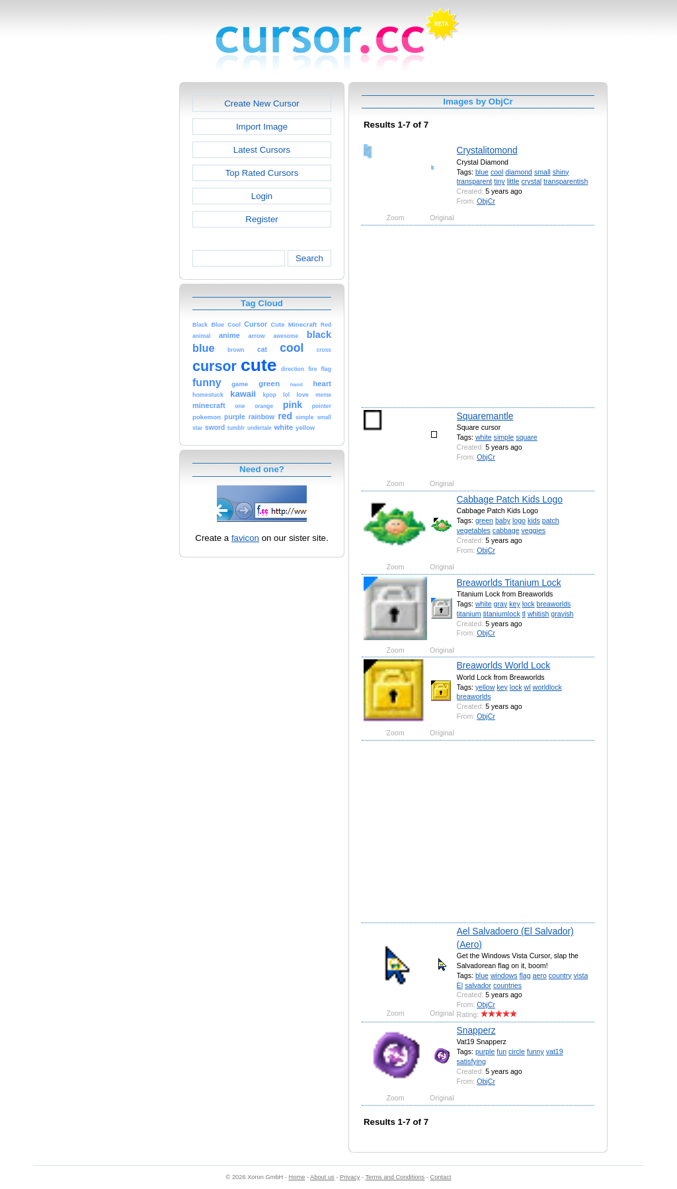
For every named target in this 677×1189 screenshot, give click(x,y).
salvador (478, 985)
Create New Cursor (261, 103)
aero (540, 975)
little (513, 181)
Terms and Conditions (394, 1177)
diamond (518, 172)
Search (309, 258)
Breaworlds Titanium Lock (509, 582)
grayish (562, 614)
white (483, 437)
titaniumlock (501, 614)
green (484, 520)
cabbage (506, 530)
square (526, 437)
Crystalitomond (487, 150)
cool (497, 172)
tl (524, 614)
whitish (538, 614)
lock (528, 604)
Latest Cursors (261, 150)
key (514, 604)
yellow (485, 687)
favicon (245, 538)
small (542, 172)
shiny (561, 172)
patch (550, 520)
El (460, 985)
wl (527, 687)
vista (581, 975)
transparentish (565, 181)
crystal (531, 181)
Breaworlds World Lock (504, 665)
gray (501, 604)
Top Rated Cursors (262, 173)
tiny (499, 181)
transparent (475, 181)
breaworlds (554, 604)
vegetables (474, 530)
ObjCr (486, 201)
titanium (469, 614)
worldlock (547, 687)
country (560, 975)
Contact (441, 1177)
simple (504, 437)
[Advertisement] (122, 280)
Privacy (350, 1177)
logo (519, 520)
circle (516, 1051)
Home (297, 1177)
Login (261, 196)
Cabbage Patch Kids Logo (510, 499)
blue (482, 172)
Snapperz (476, 1030)
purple (485, 1051)
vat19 (554, 1051)
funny (535, 1051)
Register (261, 219)
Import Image (262, 127)
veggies (534, 530)
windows (504, 975)
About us (322, 1177)
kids (534, 520)
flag (525, 975)
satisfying (471, 1061)
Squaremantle (485, 416)
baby (502, 520)
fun (501, 1051)
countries (507, 985)
